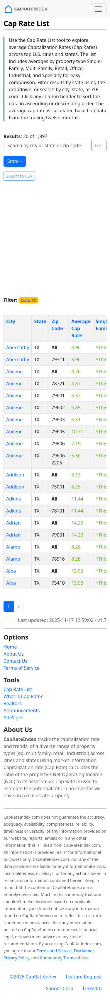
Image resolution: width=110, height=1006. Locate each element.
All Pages (13, 717)
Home (10, 647)
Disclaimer (84, 951)
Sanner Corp (59, 988)
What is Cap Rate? (23, 696)
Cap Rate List (18, 689)
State (12, 161)
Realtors (13, 703)
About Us (14, 654)
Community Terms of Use (64, 958)
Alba (11, 571)
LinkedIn (92, 988)
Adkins (13, 499)
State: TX (28, 300)
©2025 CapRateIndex (33, 976)
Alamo (13, 547)
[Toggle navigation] (98, 9)
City (10, 321)
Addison (15, 474)
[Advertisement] (55, 239)
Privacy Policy (16, 958)
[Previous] (18, 606)
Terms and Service (54, 951)
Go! (99, 145)
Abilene (14, 371)
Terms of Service (22, 668)
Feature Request (84, 976)
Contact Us (15, 661)
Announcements (22, 710)
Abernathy (17, 347)
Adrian (13, 523)
